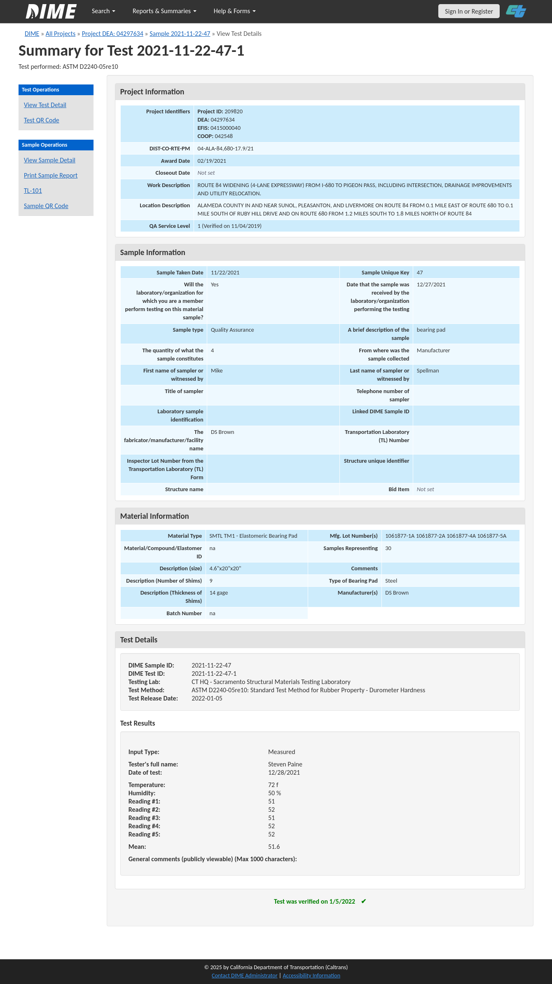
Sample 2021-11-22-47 (180, 33)
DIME (32, 33)
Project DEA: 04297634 (112, 33)
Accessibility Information (311, 975)
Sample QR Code (46, 206)
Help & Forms (235, 11)
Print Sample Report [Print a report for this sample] (50, 175)
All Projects (60, 33)
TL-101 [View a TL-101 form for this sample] (33, 190)
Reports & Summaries (164, 11)
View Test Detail (45, 105)
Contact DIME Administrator (245, 975)
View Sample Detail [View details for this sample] (49, 160)
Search (103, 11)
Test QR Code (41, 120)
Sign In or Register (469, 11)
